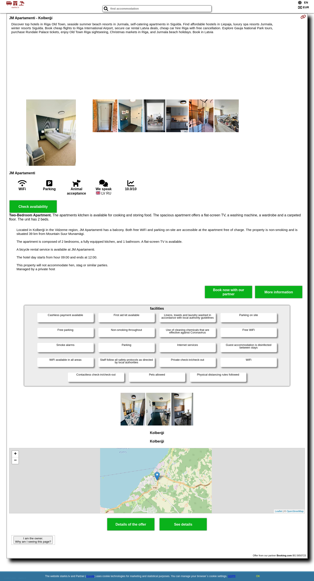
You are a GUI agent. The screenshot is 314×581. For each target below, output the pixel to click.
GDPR (232, 576)
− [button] (15, 460)
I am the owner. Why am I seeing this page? (33, 540)
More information (279, 292)
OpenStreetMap (295, 511)
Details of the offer (131, 524)
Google (90, 576)
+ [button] (15, 454)
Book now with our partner (228, 292)
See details (183, 524)
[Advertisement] (157, 66)
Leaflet (278, 511)
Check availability (33, 206)
